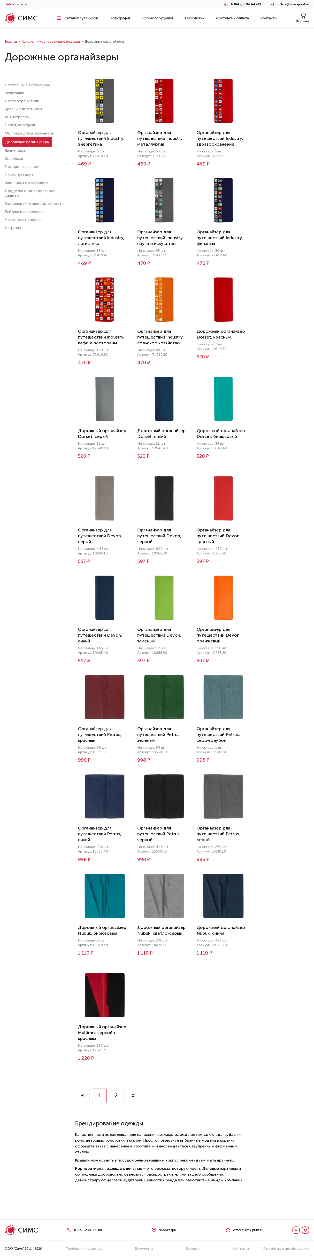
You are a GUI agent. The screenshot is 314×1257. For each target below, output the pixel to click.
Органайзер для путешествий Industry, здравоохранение (220, 138)
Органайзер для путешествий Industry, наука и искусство (160, 237)
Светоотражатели (22, 101)
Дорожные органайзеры (27, 142)
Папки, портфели (20, 125)
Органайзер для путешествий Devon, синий (100, 635)
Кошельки (14, 158)
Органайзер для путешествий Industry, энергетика (101, 138)
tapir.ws (303, 1248)
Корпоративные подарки (59, 42)
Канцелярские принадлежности (34, 203)
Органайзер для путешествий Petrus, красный (99, 734)
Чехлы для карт (19, 175)
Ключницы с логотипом (26, 183)
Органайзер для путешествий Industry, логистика (101, 237)
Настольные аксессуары (28, 85)
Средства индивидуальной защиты (30, 193)
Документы (144, 1248)
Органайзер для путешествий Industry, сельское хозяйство (160, 337)
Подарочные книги (22, 166)
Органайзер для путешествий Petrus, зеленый (159, 734)
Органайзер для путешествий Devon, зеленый (159, 635)
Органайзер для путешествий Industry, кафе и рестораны (101, 337)
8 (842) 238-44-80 (246, 4)
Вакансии (193, 1248)
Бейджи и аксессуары (25, 211)
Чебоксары (16, 4)
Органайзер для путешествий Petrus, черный (159, 833)
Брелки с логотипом (23, 109)
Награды (13, 227)
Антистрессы (17, 117)
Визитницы (15, 150)
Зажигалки (14, 93)
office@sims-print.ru (293, 4)
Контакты (241, 1248)
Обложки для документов (29, 133)
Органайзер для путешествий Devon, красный (219, 535)
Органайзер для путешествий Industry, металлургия (160, 138)
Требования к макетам (84, 1248)
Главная (11, 42)
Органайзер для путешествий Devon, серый (100, 535)
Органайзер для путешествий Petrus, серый (218, 833)
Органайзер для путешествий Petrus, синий (99, 833)
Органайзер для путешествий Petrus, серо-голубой (218, 734)
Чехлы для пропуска (24, 219)
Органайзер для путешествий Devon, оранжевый (219, 635)
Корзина (303, 18)
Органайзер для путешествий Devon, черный (159, 535)
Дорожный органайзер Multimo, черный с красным (102, 1032)
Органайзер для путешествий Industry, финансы (220, 237)
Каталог (28, 42)
